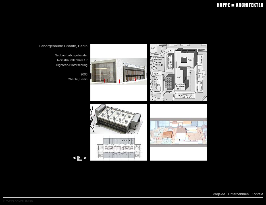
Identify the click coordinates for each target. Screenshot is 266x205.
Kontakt (257, 194)
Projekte (219, 194)
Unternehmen (238, 194)
